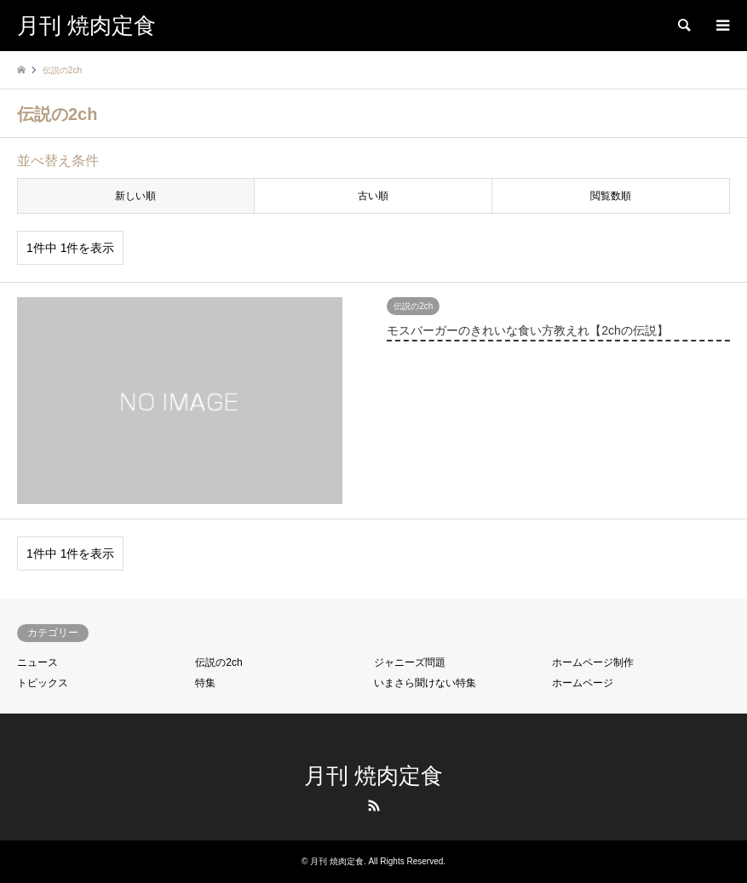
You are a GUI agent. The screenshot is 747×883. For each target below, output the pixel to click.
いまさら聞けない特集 (425, 683)
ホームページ (582, 683)
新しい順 (135, 196)
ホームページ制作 (593, 662)
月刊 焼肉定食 (373, 775)
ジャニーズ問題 (409, 662)
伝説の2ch (218, 662)
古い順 (373, 196)
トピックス (42, 683)
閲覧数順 (610, 196)
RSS (374, 805)
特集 (205, 683)
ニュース (37, 662)
